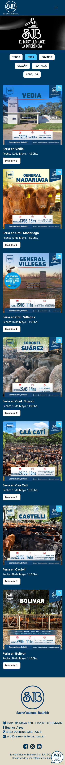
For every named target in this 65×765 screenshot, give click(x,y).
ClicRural (47, 758)
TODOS (16, 57)
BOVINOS (47, 57)
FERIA (31, 57)
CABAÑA (22, 65)
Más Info (11, 160)
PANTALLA (41, 65)
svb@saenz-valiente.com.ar (26, 736)
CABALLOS (32, 74)
